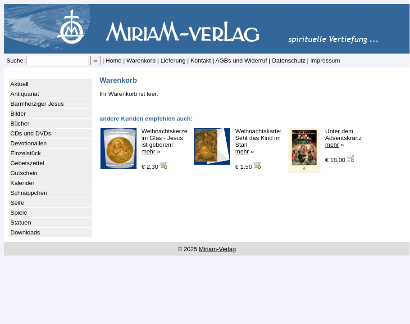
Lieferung (173, 60)
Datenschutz (288, 60)
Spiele (18, 212)
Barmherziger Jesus (37, 103)
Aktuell (19, 84)
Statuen (20, 222)
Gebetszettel (27, 163)
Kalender (22, 183)
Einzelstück (25, 153)
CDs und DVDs (30, 133)
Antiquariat (24, 93)
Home (113, 60)
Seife (17, 202)
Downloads (25, 232)
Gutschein (23, 173)
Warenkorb (141, 60)
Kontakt (201, 60)
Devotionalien (28, 143)
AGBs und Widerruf (241, 60)
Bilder (18, 113)
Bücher (19, 123)
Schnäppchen (28, 192)
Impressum (325, 60)
